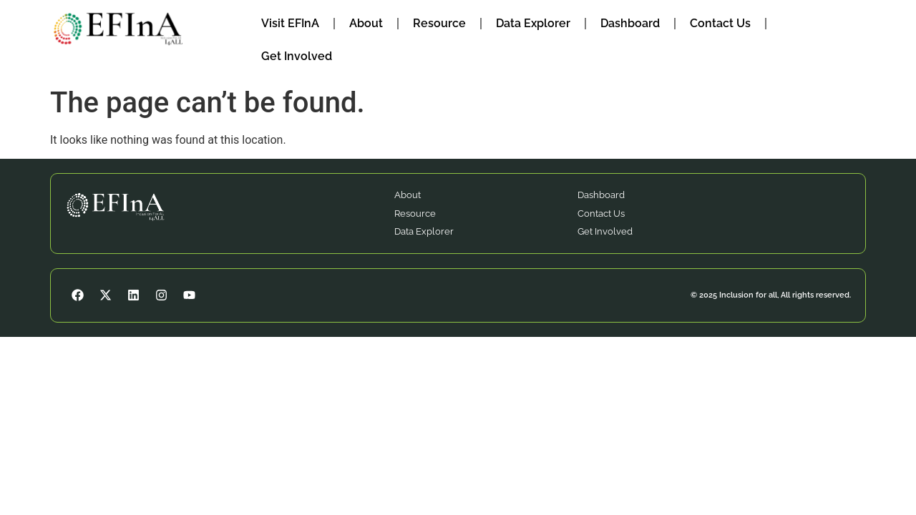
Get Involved (296, 56)
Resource (439, 23)
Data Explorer (533, 23)
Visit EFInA (290, 23)
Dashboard (630, 23)
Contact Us (720, 23)
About (366, 23)
